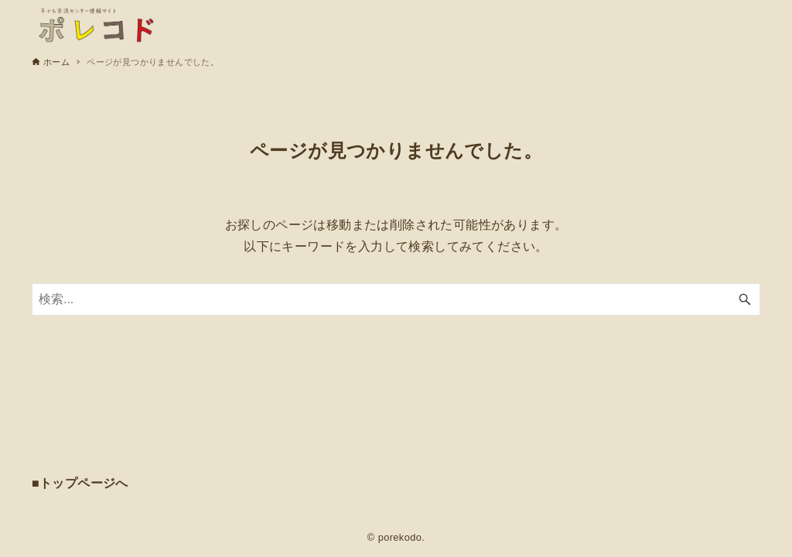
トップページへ (83, 483)
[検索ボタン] (744, 299)
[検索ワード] (396, 299)
